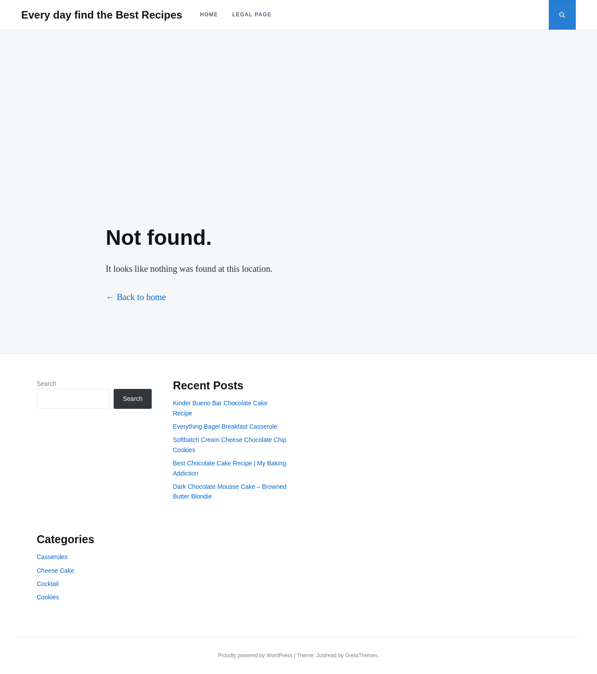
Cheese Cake (55, 570)
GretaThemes (361, 655)
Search (46, 383)
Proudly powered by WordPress (256, 655)
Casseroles (52, 556)
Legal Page (252, 14)
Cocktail (48, 583)
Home (209, 14)
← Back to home (136, 297)
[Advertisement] (298, 120)
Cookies (48, 597)
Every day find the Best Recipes (101, 15)
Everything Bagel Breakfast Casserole (225, 426)
